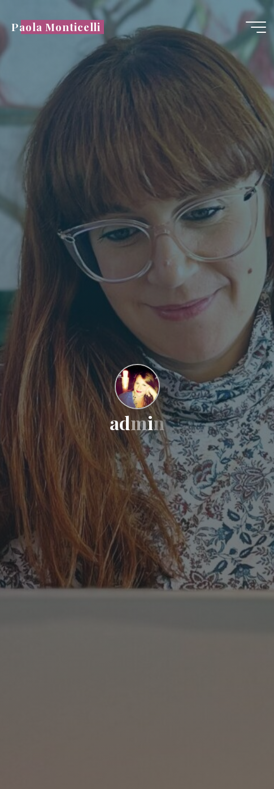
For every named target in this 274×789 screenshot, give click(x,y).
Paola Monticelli (56, 27)
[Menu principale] (256, 27)
